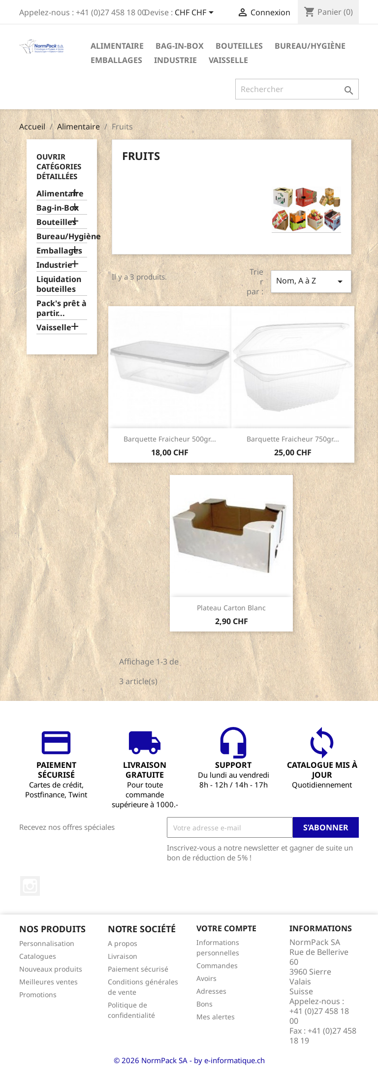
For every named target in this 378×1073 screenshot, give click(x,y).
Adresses (211, 991)
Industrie (175, 60)
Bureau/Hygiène (310, 45)
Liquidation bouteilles (58, 284)
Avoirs (206, 978)
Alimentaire (117, 45)
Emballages (116, 60)
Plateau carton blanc (231, 607)
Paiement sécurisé (138, 969)
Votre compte (226, 928)
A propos (122, 943)
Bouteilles (239, 45)
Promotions (38, 994)
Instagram (30, 886)
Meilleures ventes (48, 981)
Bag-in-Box (180, 45)
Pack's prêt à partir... (61, 308)
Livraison (122, 956)
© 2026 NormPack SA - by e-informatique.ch (189, 1060)
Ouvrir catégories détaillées (58, 166)
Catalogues (37, 956)
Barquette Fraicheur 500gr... (170, 438)
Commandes (217, 965)
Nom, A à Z (311, 281)
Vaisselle (228, 60)
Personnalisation (46, 943)
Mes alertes (215, 1016)
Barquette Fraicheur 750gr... (293, 438)
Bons (204, 1004)
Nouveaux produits (50, 969)
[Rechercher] (297, 89)
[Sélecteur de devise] (196, 13)
